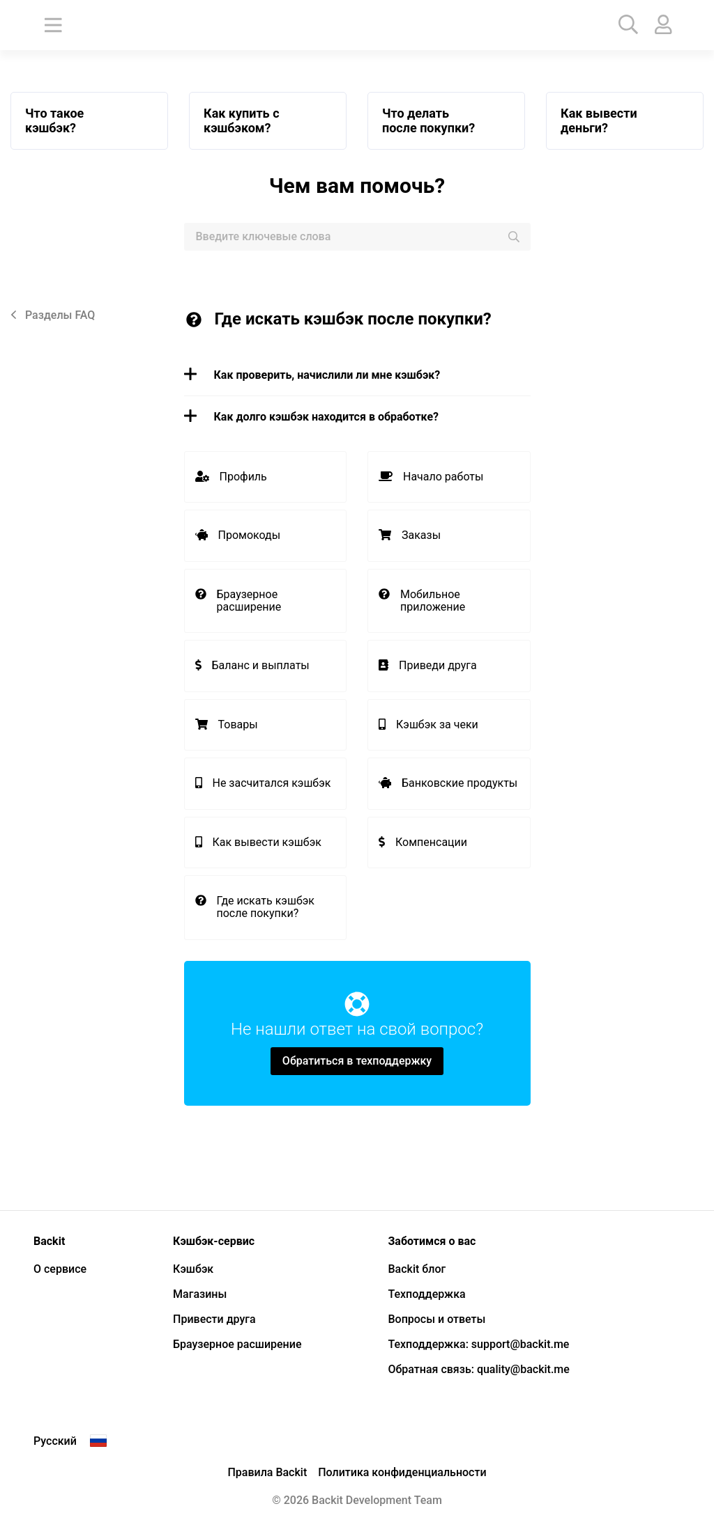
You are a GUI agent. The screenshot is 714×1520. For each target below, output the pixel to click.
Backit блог (417, 1269)
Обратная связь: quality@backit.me (478, 1369)
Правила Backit (267, 1472)
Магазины (200, 1294)
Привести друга (214, 1319)
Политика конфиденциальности (402, 1472)
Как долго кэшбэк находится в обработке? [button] (311, 416)
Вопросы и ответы (436, 1319)
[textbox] (357, 237)
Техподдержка (426, 1294)
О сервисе (59, 1269)
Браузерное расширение (237, 1344)
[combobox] (357, 237)
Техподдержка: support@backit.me (478, 1344)
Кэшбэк (193, 1269)
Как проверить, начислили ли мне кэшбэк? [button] (312, 375)
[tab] (357, 375)
